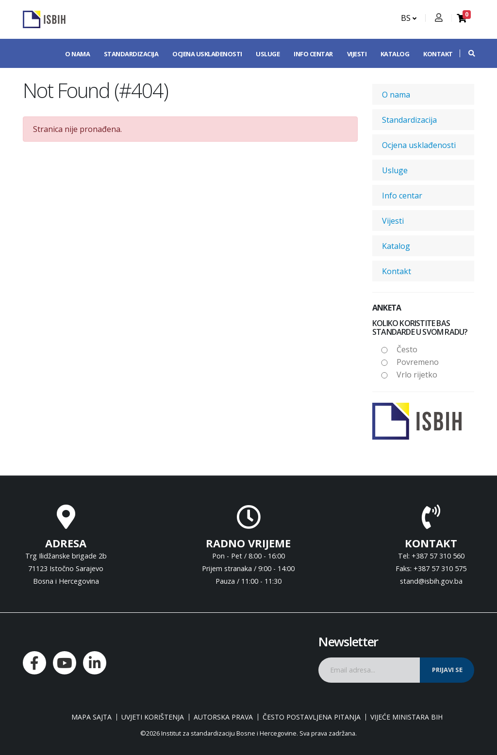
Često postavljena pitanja (312, 717)
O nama (77, 53)
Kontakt (438, 53)
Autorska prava (223, 717)
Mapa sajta (91, 717)
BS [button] (408, 18)
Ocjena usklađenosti (207, 53)
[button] (467, 53)
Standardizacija (131, 53)
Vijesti (357, 53)
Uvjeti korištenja (152, 717)
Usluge (268, 53)
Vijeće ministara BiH (406, 717)
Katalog (395, 53)
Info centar (313, 53)
